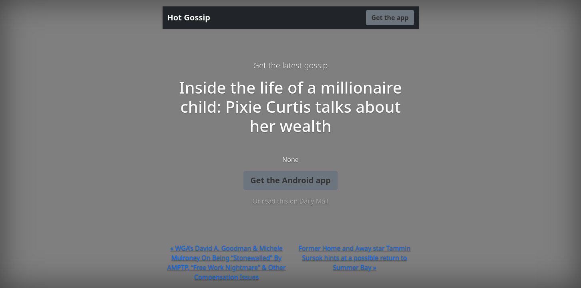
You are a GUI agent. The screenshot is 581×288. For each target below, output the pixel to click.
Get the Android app (290, 180)
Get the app (389, 17)
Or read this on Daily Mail (291, 201)
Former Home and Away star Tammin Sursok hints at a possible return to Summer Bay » (355, 258)
